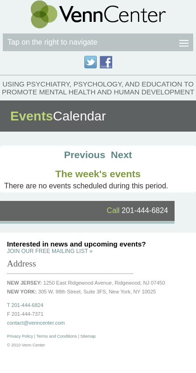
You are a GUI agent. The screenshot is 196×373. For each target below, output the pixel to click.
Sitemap (88, 336)
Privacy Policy (20, 336)
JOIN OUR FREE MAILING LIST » (50, 251)
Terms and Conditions (56, 336)
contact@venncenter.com (36, 323)
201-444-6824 (137, 210)
